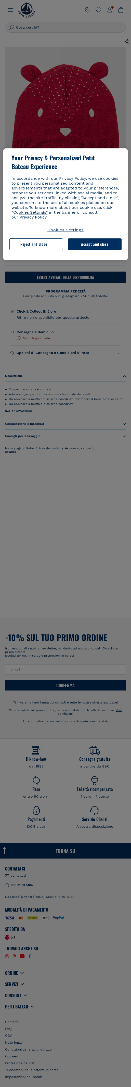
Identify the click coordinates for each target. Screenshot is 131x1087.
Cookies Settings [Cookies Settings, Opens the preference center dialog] (65, 229)
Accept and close (94, 244)
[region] (65, 204)
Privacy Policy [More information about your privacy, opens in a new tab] (33, 217)
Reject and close (33, 244)
